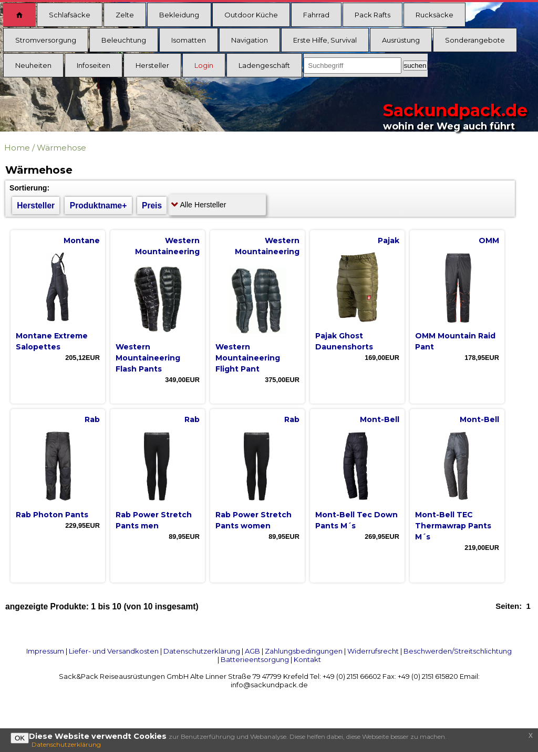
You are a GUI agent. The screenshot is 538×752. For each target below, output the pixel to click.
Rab (92, 419)
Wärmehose (61, 148)
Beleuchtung (123, 40)
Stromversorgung (45, 40)
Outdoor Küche (251, 15)
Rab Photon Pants (52, 514)
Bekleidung (179, 15)
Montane (82, 240)
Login (203, 65)
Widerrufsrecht (373, 651)
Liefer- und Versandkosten (114, 651)
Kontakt (307, 659)
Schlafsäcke (69, 15)
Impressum (45, 651)
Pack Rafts (372, 15)
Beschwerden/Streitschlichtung (458, 651)
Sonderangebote (475, 40)
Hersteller (152, 65)
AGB (252, 651)
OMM (489, 240)
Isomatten (188, 40)
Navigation (249, 40)
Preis (152, 205)
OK (20, 738)
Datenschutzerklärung (201, 651)
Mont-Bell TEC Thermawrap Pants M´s (453, 526)
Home (17, 148)
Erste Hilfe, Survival (325, 40)
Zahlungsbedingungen (304, 651)
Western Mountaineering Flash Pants (148, 358)
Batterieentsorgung (255, 659)
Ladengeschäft (264, 65)
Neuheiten (33, 65)
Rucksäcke (434, 15)
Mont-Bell (379, 419)
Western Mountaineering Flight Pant (247, 358)
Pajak (388, 240)
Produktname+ (98, 205)
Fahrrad (316, 15)
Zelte (125, 15)
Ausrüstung (401, 40)
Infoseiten (93, 65)
